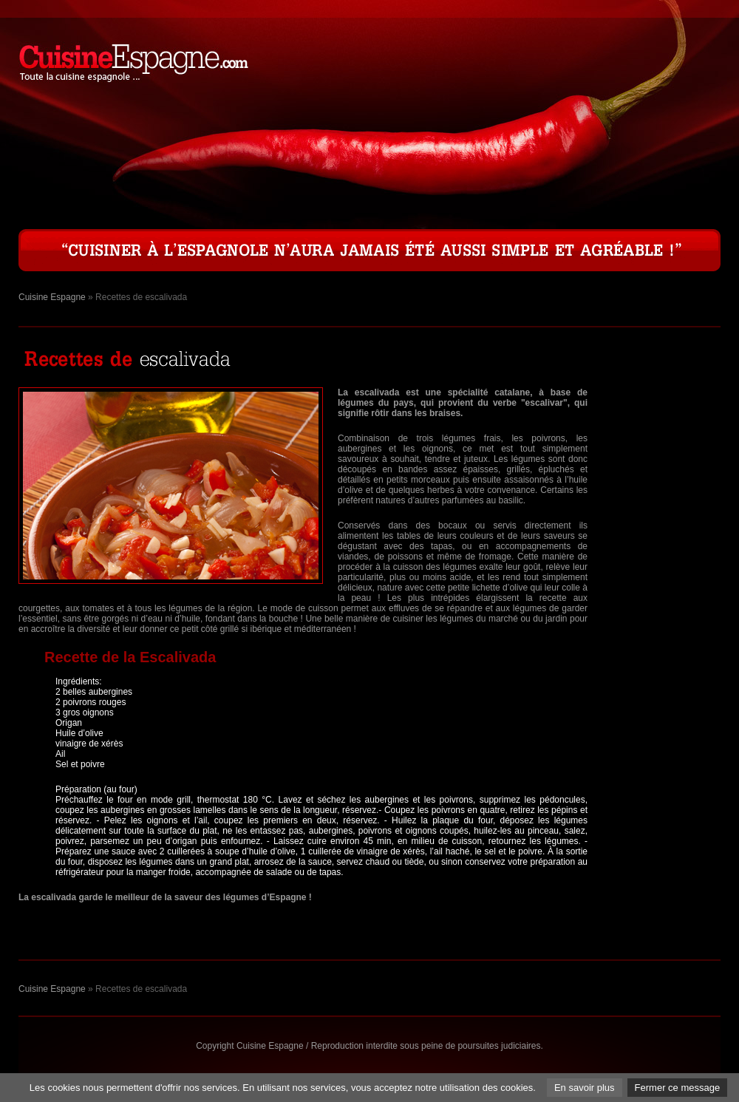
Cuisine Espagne (52, 297)
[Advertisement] (661, 609)
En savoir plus (584, 1087)
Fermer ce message (678, 1087)
